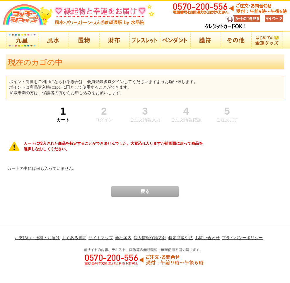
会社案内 (123, 237)
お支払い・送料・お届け (37, 237)
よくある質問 (74, 237)
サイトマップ (100, 237)
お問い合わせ (207, 237)
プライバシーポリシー (242, 237)
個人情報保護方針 (150, 237)
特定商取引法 (180, 237)
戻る (145, 191)
